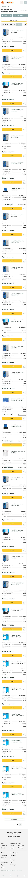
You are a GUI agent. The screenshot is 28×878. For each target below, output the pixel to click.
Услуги (20, 843)
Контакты (20, 847)
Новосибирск (4, 862)
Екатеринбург (4, 855)
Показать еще (14, 819)
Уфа (11, 862)
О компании (4, 845)
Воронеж (12, 860)
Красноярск (13, 865)
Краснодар (3, 857)
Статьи (2, 843)
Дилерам (12, 845)
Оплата (2, 847)
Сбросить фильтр (14, 20)
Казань (12, 857)
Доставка (12, 847)
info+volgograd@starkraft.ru (14, 836)
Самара (3, 853)
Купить (12, 50)
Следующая (20, 824)
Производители (13, 843)
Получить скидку (22, 204)
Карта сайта (19, 870)
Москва (2, 867)
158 (17, 825)
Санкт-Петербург (14, 853)
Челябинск (13, 855)
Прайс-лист (21, 845)
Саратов (3, 865)
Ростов (2, 860)
